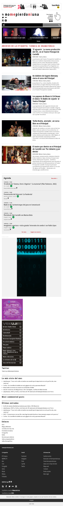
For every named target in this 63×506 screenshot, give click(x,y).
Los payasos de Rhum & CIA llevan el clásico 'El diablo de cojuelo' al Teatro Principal (46, 99)
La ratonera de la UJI (9, 360)
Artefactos (6, 330)
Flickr (22, 461)
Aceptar (31, 500)
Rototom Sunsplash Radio (11, 339)
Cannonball (6, 333)
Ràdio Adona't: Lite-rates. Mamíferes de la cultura (10, 352)
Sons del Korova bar (9, 363)
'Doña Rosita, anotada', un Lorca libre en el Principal (46, 122)
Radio (3, 435)
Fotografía (5, 433)
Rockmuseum (7, 336)
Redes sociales (47, 471)
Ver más (24, 232)
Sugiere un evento (36, 232)
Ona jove (5, 345)
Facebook (23, 456)
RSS (13, 493)
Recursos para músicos (8, 437)
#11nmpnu (4, 456)
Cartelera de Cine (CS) (8, 429)
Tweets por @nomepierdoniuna (10, 371)
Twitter (23, 466)
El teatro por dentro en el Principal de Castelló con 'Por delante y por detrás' (47, 149)
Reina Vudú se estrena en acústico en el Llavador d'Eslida (18, 387)
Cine (3, 464)
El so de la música (8, 342)
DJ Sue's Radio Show (9, 327)
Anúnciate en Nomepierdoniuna (51, 459)
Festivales (4, 476)
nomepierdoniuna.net (8, 447)
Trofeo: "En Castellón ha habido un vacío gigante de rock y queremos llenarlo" (24, 385)
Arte (3, 424)
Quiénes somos (47, 456)
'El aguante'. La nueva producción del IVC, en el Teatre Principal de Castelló (46, 52)
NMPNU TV (4, 459)
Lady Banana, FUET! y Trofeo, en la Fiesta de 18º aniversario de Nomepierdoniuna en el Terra (28, 392)
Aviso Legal (46, 474)
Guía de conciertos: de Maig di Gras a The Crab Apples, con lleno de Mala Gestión (25, 389)
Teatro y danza (42, 57)
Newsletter (16, 490)
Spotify (23, 464)
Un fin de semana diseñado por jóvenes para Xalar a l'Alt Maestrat (21, 406)
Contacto (45, 469)
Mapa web (46, 466)
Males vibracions (8, 357)
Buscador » (54, 178)
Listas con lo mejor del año (50, 464)
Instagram (23, 459)
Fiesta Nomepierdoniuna (49, 461)
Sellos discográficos (7, 441)
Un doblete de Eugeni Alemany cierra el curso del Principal (45, 77)
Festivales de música (7, 431)
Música (40, 81)
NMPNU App (7, 482)
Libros (3, 469)
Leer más (31, 504)
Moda (3, 471)
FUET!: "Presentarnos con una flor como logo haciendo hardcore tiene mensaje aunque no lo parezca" (31, 414)
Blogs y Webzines (6, 426)
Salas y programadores (8, 439)
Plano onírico (7, 348)
